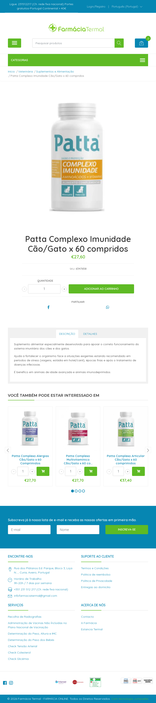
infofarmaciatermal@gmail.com (35, 596)
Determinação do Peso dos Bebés (31, 640)
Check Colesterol (19, 652)
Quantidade (45, 280)
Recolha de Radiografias (24, 616)
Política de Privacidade (96, 581)
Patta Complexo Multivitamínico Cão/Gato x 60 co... (78, 459)
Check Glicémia (18, 659)
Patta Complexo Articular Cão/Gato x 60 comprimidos (126, 459)
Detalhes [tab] (90, 334)
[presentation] (8, 450)
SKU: (72, 268)
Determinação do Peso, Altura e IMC (32, 633)
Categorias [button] (78, 60)
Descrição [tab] (67, 334)
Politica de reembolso (95, 574)
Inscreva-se (127, 529)
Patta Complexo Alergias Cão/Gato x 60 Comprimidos (30, 459)
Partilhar (78, 301)
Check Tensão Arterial (22, 646)
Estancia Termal (92, 629)
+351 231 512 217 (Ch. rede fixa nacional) (41, 589)
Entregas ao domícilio (95, 587)
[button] (127, 6)
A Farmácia (89, 623)
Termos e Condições (95, 568)
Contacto (87, 616)
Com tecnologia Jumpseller (129, 699)
